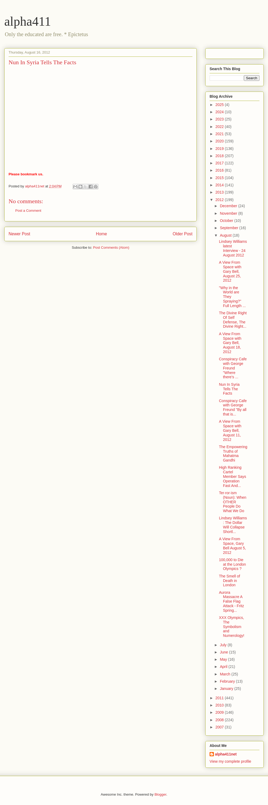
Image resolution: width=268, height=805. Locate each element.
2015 (220, 178)
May (224, 659)
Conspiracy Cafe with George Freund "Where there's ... (233, 368)
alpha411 (27, 21)
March (225, 674)
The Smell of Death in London (229, 580)
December (229, 206)
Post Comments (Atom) (111, 247)
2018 (220, 156)
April (224, 666)
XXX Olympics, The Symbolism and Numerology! (231, 626)
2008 (220, 720)
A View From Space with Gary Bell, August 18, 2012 (230, 343)
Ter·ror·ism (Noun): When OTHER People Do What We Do (232, 502)
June (224, 652)
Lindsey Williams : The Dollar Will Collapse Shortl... (233, 525)
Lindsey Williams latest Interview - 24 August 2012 (233, 248)
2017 (220, 163)
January (227, 688)
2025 (220, 105)
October (227, 220)
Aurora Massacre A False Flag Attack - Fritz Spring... (231, 601)
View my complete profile (230, 761)
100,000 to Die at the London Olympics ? (232, 564)
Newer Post (19, 234)
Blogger (160, 794)
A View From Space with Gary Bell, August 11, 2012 (230, 430)
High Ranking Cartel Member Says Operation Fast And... (232, 476)
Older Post (182, 234)
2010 (220, 705)
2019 (220, 148)
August (226, 235)
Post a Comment (28, 211)
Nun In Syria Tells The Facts (229, 389)
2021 (220, 134)
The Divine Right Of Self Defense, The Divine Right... (233, 319)
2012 (220, 200)
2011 (220, 698)
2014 (220, 185)
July (224, 645)
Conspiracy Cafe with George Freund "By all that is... (233, 407)
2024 (220, 112)
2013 (220, 192)
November (229, 213)
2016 (220, 170)
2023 (220, 119)
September (229, 228)
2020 (220, 141)
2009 (220, 712)
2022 (220, 126)
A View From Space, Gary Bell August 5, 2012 (232, 545)
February (228, 681)
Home (101, 234)
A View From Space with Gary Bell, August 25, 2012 (230, 271)
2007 (220, 727)
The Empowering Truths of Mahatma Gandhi (233, 453)
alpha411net (226, 754)
